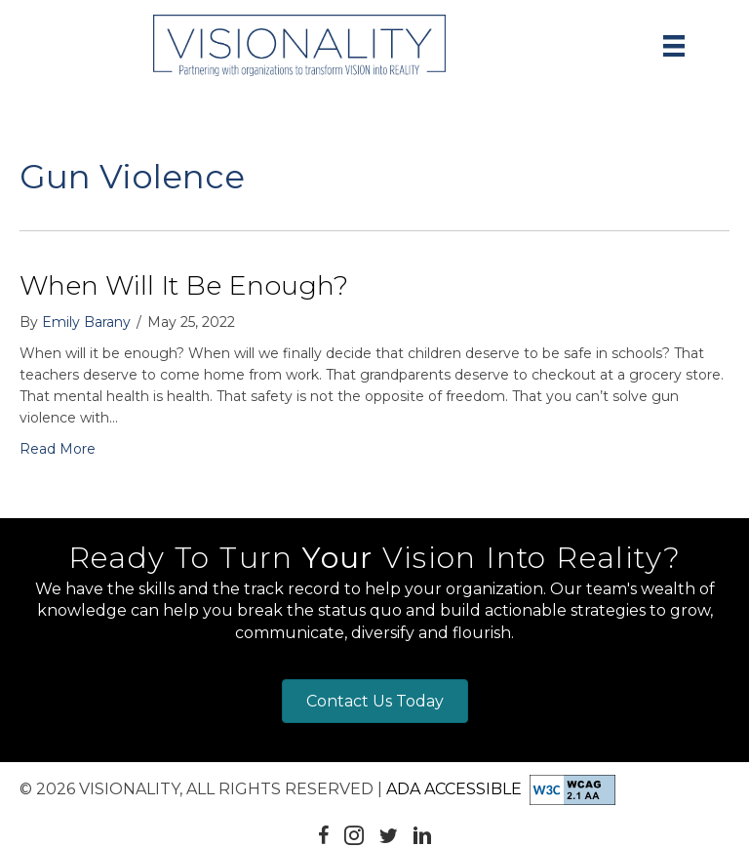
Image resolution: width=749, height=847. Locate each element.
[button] (324, 835)
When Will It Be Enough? (184, 285)
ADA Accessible (454, 789)
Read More (58, 449)
